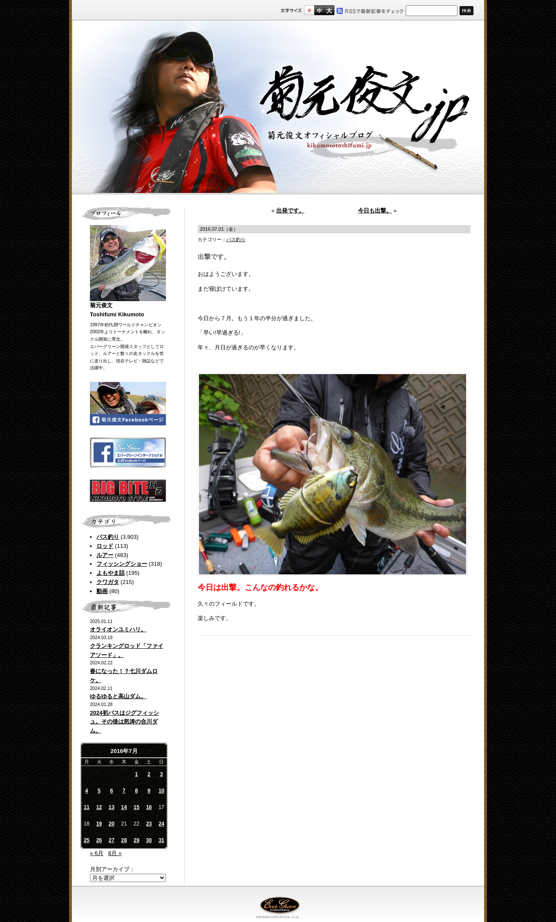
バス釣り (107, 537)
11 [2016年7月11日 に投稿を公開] (86, 807)
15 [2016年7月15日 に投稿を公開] (136, 807)
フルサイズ (329, 10)
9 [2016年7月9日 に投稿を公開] (149, 791)
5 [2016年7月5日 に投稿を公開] (99, 791)
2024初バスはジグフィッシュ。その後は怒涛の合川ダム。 (124, 722)
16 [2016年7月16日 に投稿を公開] (149, 807)
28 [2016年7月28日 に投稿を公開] (124, 840)
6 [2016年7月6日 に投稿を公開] (111, 791)
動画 (102, 591)
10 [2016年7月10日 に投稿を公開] (161, 791)
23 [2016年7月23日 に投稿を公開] (149, 824)
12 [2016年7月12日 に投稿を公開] (99, 807)
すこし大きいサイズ (319, 10)
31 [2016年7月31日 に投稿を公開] (161, 840)
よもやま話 (110, 573)
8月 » (115, 853)
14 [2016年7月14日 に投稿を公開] (124, 807)
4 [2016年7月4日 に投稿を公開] (86, 791)
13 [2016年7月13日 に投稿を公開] (111, 807)
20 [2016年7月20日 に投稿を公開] (111, 824)
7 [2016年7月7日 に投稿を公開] (124, 791)
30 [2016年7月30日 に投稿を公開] (149, 840)
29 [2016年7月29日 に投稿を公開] (136, 840)
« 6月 (96, 853)
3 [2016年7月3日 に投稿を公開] (161, 774)
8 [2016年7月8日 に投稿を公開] (136, 791)
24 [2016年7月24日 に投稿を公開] (161, 824)
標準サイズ (309, 10)
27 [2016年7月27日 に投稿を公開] (111, 840)
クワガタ (107, 582)
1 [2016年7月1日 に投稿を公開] (136, 774)
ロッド (104, 546)
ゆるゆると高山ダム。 (118, 696)
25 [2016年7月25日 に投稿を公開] (86, 840)
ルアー (104, 555)
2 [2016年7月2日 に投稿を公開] (149, 774)
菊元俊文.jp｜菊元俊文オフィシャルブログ (278, 107)
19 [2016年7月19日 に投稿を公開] (99, 824)
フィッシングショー (121, 563)
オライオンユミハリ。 (118, 629)
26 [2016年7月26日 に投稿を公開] (99, 840)
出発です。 (290, 210)
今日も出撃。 (375, 210)
